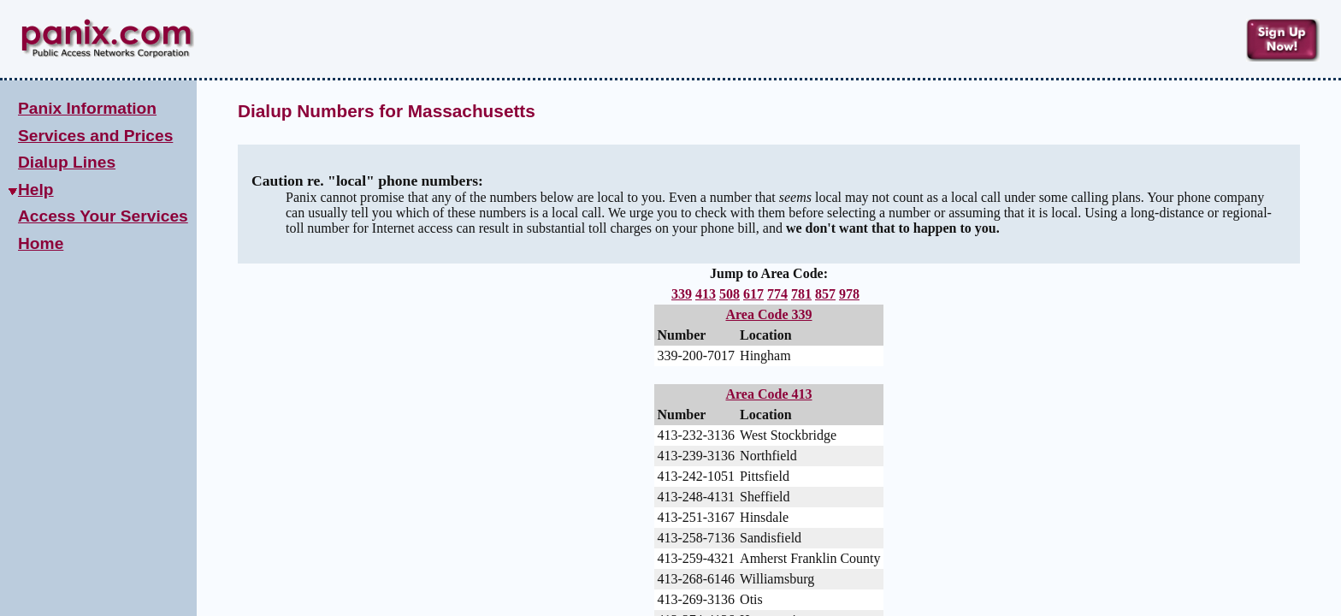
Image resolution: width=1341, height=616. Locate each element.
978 (849, 294)
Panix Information (87, 108)
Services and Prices (95, 136)
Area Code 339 (768, 314)
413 (705, 294)
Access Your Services (103, 216)
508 (729, 294)
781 (801, 294)
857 (825, 294)
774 (777, 294)
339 (681, 294)
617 (753, 294)
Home (40, 243)
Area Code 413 (768, 396)
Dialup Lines (66, 162)
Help (36, 189)
